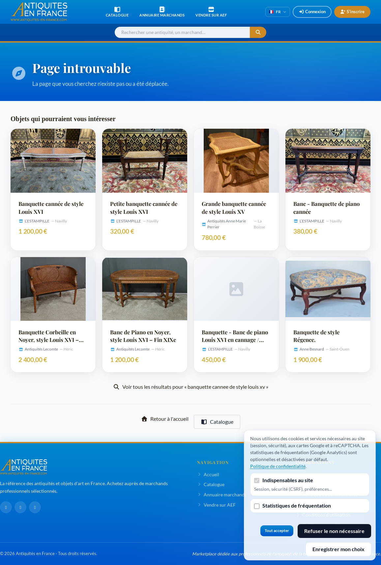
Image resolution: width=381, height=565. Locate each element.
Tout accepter (277, 530)
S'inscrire (352, 11)
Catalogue (217, 421)
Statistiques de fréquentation (296, 505)
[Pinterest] (35, 507)
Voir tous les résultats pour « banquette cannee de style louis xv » (190, 386)
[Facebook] (6, 507)
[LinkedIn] (20, 507)
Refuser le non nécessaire (334, 531)
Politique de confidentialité (278, 466)
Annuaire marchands (222, 494)
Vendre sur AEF (216, 505)
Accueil (208, 474)
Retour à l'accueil (165, 418)
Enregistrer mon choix (338, 549)
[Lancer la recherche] (258, 32)
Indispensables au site (287, 480)
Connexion (312, 11)
